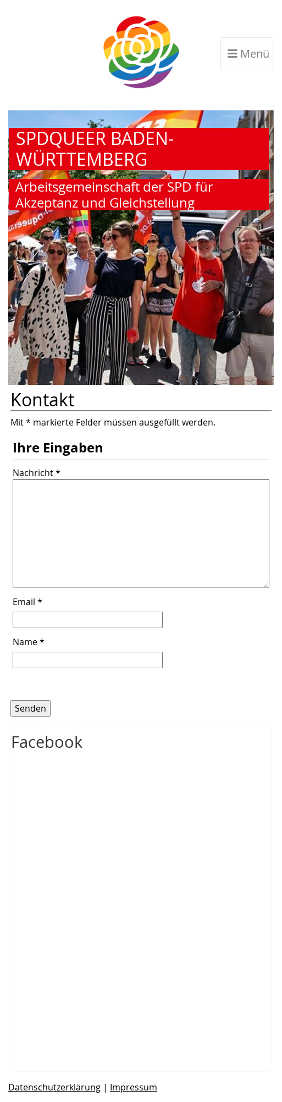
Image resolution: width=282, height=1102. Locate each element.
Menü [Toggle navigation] (248, 53)
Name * (29, 642)
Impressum (133, 1087)
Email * (27, 602)
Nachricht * (36, 473)
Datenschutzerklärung (54, 1087)
